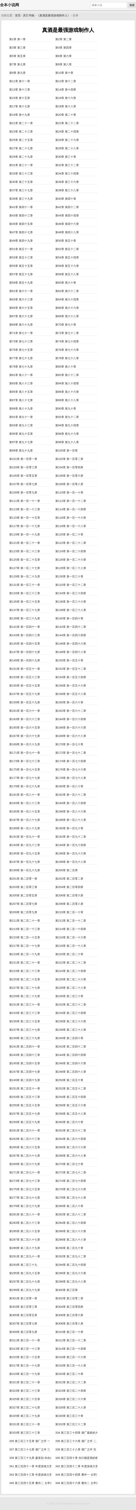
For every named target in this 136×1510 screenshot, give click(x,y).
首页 (18, 15)
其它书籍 (28, 15)
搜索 (132, 5)
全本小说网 (9, 5)
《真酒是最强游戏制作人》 (53, 15)
